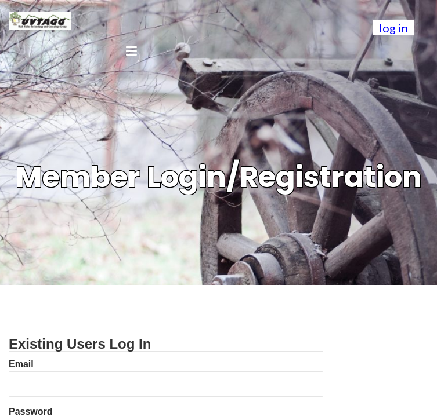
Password (31, 411)
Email (21, 364)
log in (393, 28)
